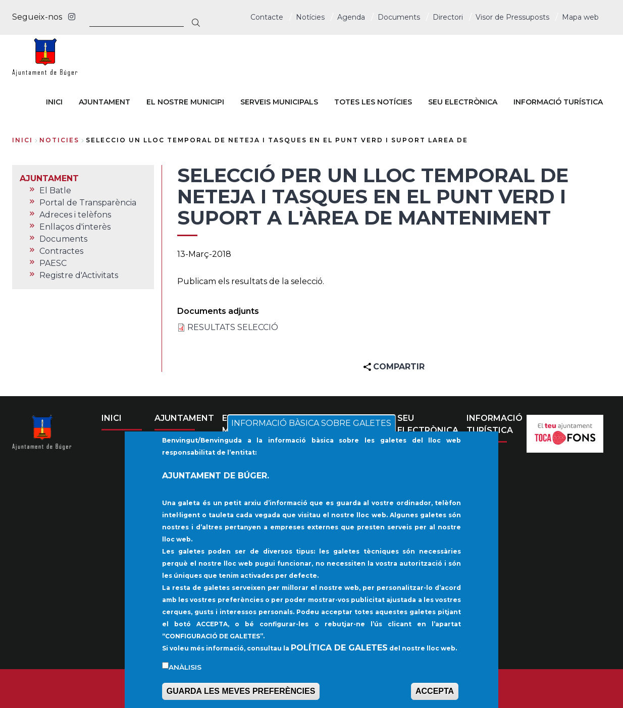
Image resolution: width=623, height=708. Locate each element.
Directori (448, 17)
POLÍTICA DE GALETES (339, 654)
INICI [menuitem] (54, 101)
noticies (59, 140)
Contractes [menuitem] (61, 251)
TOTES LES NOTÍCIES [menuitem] (373, 101)
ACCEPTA (435, 697)
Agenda (351, 17)
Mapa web (580, 17)
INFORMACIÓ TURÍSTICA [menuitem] (558, 101)
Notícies (310, 17)
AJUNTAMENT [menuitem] (104, 101)
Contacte (266, 17)
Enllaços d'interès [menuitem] (75, 227)
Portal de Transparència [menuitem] (87, 202)
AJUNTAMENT (184, 418)
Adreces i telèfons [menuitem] (75, 215)
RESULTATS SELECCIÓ (232, 327)
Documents (399, 17)
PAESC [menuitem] (53, 263)
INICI (111, 418)
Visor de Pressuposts (512, 17)
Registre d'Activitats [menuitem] (78, 275)
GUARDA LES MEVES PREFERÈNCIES (241, 697)
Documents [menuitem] (63, 239)
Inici (22, 140)
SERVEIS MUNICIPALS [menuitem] (279, 101)
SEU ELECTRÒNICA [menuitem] (462, 101)
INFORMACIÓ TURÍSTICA (494, 424)
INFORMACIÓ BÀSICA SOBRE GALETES (311, 429)
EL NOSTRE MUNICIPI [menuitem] (185, 101)
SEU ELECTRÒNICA (427, 424)
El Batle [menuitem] (55, 190)
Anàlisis (185, 673)
